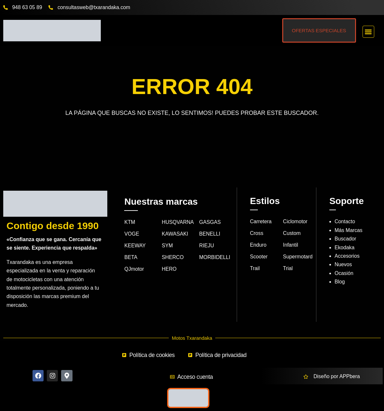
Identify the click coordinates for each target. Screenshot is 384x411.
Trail (255, 269)
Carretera (261, 222)
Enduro (258, 245)
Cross (257, 233)
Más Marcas (349, 230)
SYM (167, 246)
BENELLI (210, 234)
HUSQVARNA (178, 222)
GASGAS (210, 222)
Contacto (345, 222)
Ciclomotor (295, 222)
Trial (288, 269)
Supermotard (298, 257)
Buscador (346, 239)
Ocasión (344, 273)
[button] (369, 32)
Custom (292, 233)
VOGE (131, 234)
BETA (131, 258)
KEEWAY (135, 246)
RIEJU (206, 246)
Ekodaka (345, 247)
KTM (129, 222)
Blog (340, 282)
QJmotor (134, 269)
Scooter (259, 257)
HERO (169, 269)
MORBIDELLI (215, 258)
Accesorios (347, 256)
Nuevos (343, 264)
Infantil (290, 245)
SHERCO (173, 258)
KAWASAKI (175, 234)
